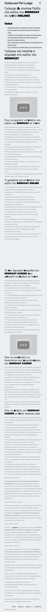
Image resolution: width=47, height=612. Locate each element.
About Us (20, 607)
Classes (28, 607)
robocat (15, 527)
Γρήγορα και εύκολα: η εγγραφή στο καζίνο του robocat (24, 28)
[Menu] (40, 3)
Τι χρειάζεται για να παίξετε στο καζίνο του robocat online (24, 35)
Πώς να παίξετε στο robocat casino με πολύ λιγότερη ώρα (25, 47)
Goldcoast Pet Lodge (19, 3)
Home (14, 607)
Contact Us (38, 607)
